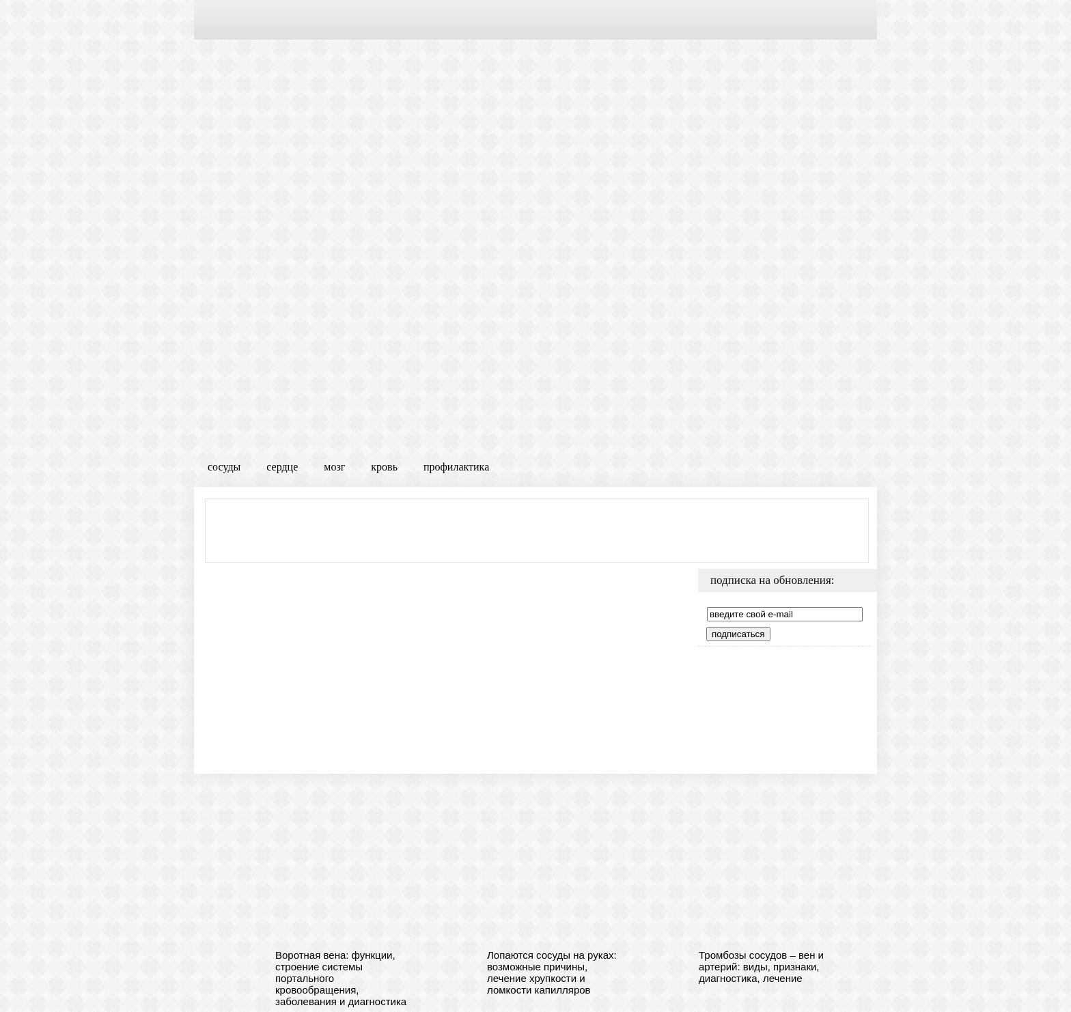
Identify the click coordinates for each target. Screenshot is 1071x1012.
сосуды (224, 467)
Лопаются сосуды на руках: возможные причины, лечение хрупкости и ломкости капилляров (552, 972)
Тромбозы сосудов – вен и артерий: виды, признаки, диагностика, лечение (761, 966)
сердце (282, 467)
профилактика (456, 467)
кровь (384, 467)
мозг (334, 467)
